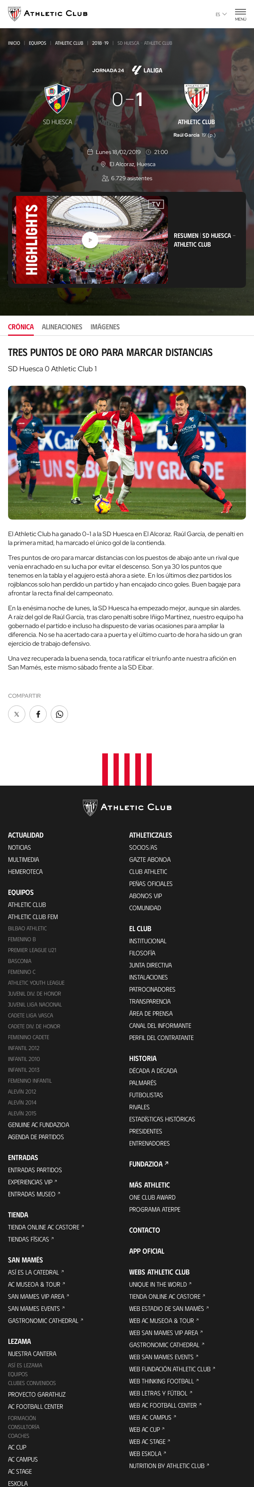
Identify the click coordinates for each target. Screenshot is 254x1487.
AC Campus (23, 1415)
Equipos (37, 43)
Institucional (148, 897)
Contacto (144, 1186)
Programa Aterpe (154, 1165)
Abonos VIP (145, 852)
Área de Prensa (151, 969)
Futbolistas (146, 1051)
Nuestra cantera (32, 1309)
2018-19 (100, 43)
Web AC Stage (147, 1398)
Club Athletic (148, 828)
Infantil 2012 (23, 1003)
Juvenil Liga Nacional (35, 960)
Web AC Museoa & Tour (161, 1277)
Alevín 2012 (22, 1047)
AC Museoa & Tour (34, 1240)
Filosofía (142, 909)
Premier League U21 (32, 906)
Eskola (18, 1439)
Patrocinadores (152, 945)
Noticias (19, 803)
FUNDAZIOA (146, 1120)
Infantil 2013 (23, 1025)
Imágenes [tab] (105, 326)
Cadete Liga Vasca (30, 971)
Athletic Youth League (36, 938)
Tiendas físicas (28, 1195)
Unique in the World (158, 1240)
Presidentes (145, 1087)
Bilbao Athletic (27, 884)
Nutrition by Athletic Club (166, 1422)
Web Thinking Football (161, 1337)
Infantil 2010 (24, 1014)
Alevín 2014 (22, 1058)
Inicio (14, 43)
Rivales (139, 1063)
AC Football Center (35, 1362)
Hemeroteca (25, 828)
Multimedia (23, 815)
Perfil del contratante (161, 994)
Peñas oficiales (151, 840)
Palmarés (143, 1039)
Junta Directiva (150, 921)
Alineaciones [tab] (62, 326)
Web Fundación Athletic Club (170, 1325)
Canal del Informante (160, 982)
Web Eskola (145, 1410)
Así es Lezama (25, 1321)
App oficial (146, 1207)
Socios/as (143, 803)
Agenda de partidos (36, 1092)
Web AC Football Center (163, 1361)
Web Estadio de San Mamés (166, 1265)
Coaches (18, 1391)
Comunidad (145, 864)
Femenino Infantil (30, 1036)
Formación (22, 1374)
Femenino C (21, 927)
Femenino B (22, 895)
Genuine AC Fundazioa (38, 1080)
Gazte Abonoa (150, 815)
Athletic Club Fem (33, 873)
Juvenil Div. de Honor (34, 949)
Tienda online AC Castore (43, 1183)
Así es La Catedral (33, 1228)
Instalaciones (148, 933)
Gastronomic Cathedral (43, 1276)
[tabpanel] (127, 535)
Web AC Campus (150, 1373)
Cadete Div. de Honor (34, 982)
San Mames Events (34, 1264)
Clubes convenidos (32, 1338)
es (221, 14)
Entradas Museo (32, 1150)
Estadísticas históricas (162, 1075)
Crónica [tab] (21, 326)
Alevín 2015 (22, 1069)
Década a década (153, 1027)
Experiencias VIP (30, 1138)
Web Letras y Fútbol (158, 1349)
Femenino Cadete (28, 993)
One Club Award (152, 1153)
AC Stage (20, 1427)
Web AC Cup (144, 1385)
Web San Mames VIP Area (163, 1289)
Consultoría (23, 1382)
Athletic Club (69, 43)
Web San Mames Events (161, 1313)
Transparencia (150, 957)
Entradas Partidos (35, 1125)
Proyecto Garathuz (37, 1350)
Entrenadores (149, 1099)
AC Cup (17, 1403)
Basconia (19, 916)
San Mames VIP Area (36, 1252)
